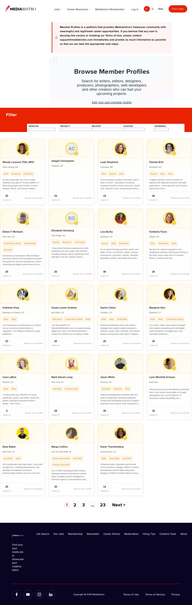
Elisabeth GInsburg (62, 230)
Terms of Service (155, 594)
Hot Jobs (58, 533)
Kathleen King (11, 307)
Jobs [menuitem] (57, 9)
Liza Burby (106, 231)
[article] (22, 172)
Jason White (107, 377)
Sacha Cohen (108, 307)
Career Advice (112, 533)
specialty (65, 126)
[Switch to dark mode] (153, 9)
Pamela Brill (156, 162)
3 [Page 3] (83, 504)
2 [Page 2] (75, 504)
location (128, 126)
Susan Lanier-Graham (64, 307)
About (183, 533)
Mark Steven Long (62, 377)
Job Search (42, 533)
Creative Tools (167, 533)
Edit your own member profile (112, 102)
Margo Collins (59, 446)
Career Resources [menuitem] (77, 9)
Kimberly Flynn (158, 231)
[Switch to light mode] (147, 9)
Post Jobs (178, 8)
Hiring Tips (149, 533)
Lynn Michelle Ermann (162, 377)
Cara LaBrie (9, 377)
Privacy (175, 594)
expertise (34, 126)
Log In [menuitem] (134, 9)
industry (96, 126)
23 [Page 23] (102, 504)
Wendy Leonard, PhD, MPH (18, 162)
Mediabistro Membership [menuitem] (109, 9)
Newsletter (93, 533)
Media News (131, 533)
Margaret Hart (157, 307)
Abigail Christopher (62, 161)
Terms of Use (131, 594)
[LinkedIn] (50, 594)
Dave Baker (9, 446)
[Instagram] (39, 594)
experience (160, 126)
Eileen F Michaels (13, 231)
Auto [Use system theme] (160, 9)
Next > (118, 504)
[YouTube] (27, 594)
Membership (75, 533)
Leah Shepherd (109, 162)
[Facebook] (16, 594)
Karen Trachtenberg (111, 446)
